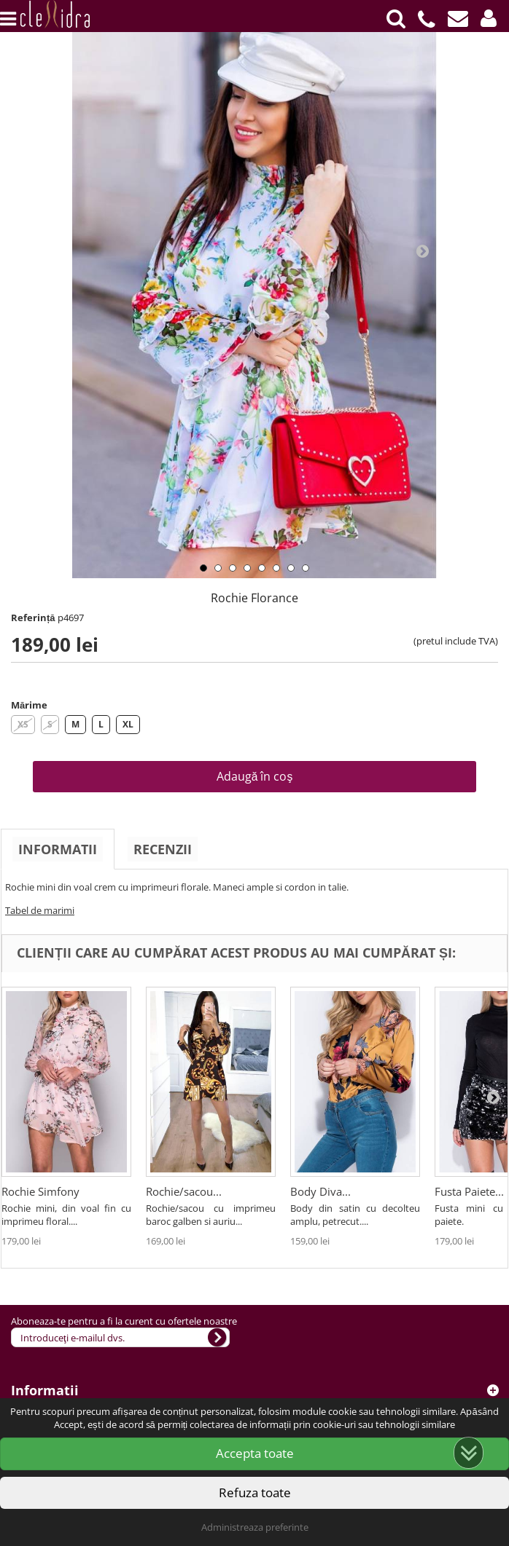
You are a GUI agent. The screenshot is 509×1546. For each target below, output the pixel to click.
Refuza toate (255, 1492)
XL (128, 724)
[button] (489, 18)
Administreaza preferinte (254, 1527)
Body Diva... (320, 1191)
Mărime (29, 704)
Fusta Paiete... (469, 1191)
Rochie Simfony (40, 1191)
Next (422, 250)
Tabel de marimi (39, 910)
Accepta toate (255, 1453)
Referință (33, 617)
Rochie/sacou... (184, 1191)
